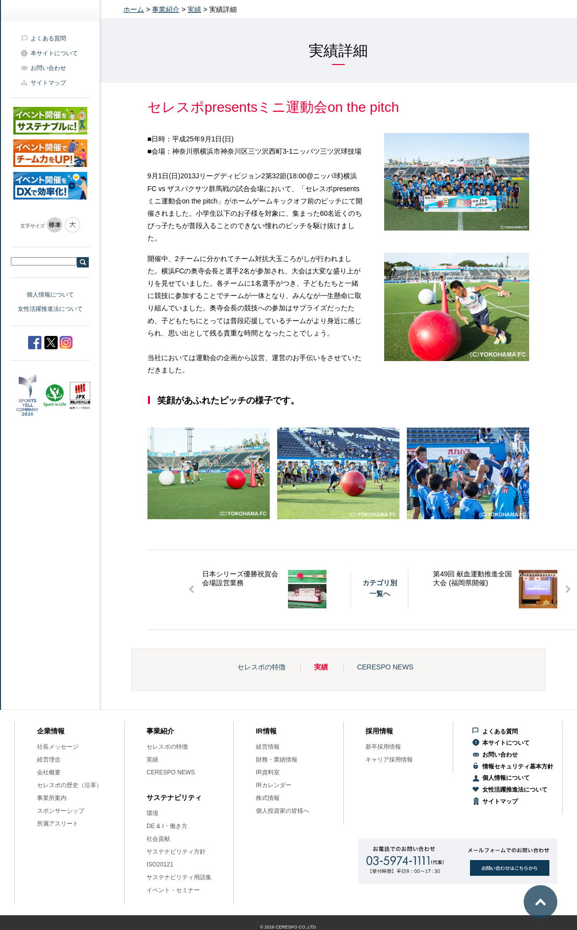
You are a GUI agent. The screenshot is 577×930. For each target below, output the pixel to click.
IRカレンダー (273, 785)
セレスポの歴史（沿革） (69, 785)
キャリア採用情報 (389, 759)
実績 (194, 9)
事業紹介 (166, 9)
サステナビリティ (174, 797)
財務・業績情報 (276, 759)
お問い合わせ (48, 68)
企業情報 (51, 731)
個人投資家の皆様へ (282, 810)
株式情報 (268, 798)
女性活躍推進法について (50, 308)
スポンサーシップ (60, 810)
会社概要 (49, 772)
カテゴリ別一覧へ (379, 588)
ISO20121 (159, 864)
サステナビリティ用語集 (179, 877)
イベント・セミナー (173, 890)
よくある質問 (48, 38)
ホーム (133, 9)
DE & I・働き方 (166, 826)
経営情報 (268, 746)
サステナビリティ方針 (176, 851)
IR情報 (266, 731)
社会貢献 (158, 838)
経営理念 (49, 759)
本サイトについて (54, 53)
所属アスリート (57, 823)
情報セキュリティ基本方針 (517, 766)
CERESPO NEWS (385, 667)
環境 (152, 813)
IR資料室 (268, 772)
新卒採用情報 (383, 746)
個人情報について (50, 294)
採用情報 (379, 731)
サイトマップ (48, 82)
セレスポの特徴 (261, 667)
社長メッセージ (57, 746)
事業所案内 (52, 798)
